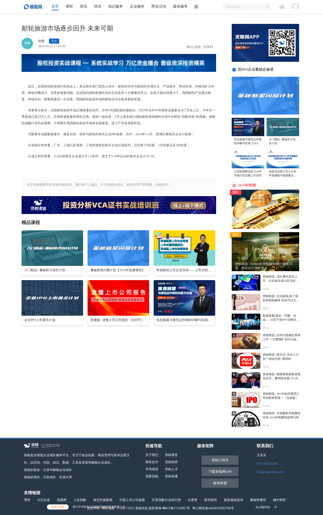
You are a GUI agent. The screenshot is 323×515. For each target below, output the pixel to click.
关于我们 (151, 455)
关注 (54, 41)
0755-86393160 (267, 463)
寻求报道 (151, 469)
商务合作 (151, 462)
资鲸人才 (171, 469)
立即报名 (161, 507)
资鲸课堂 (171, 455)
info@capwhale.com (270, 472)
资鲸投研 (171, 462)
